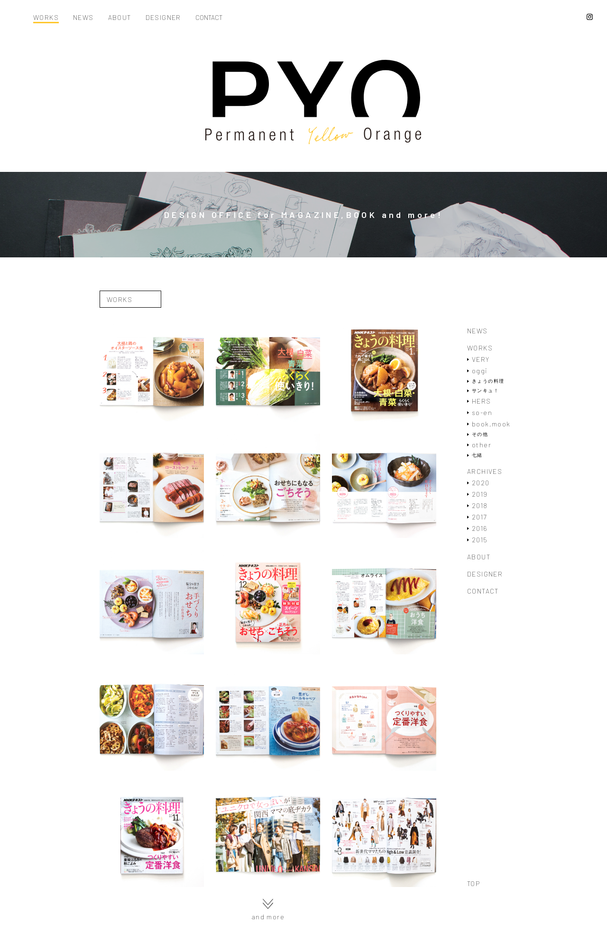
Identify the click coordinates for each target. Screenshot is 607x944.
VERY (481, 359)
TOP (473, 883)
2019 (480, 494)
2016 (480, 528)
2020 (481, 483)
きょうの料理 (488, 381)
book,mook (491, 424)
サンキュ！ (485, 390)
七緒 (477, 455)
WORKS (46, 17)
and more (268, 909)
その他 (480, 434)
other (481, 445)
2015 (480, 540)
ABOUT (119, 17)
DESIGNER (163, 17)
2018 (480, 505)
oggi (479, 371)
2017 (479, 517)
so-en (482, 412)
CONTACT (208, 17)
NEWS (83, 17)
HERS (481, 401)
